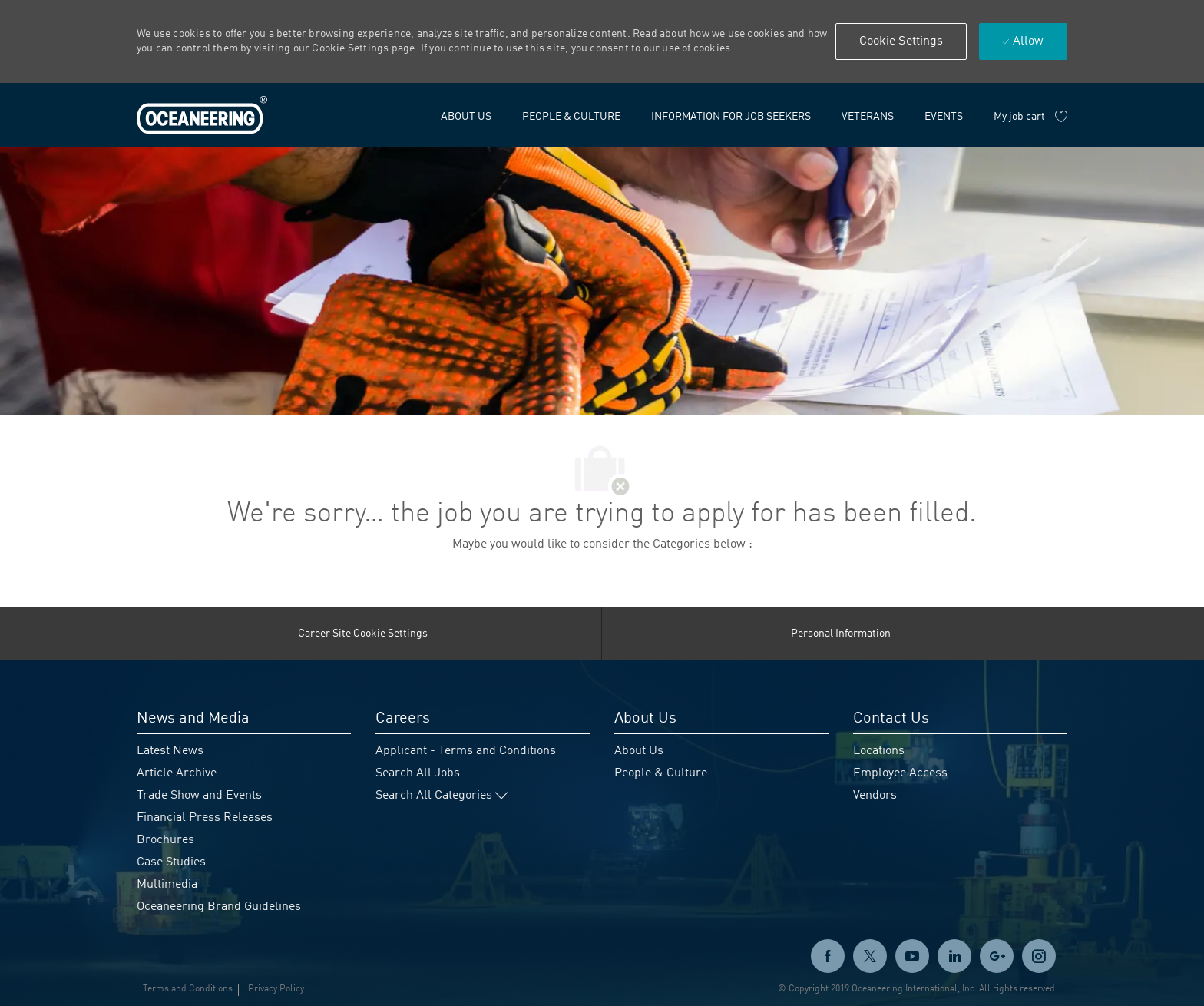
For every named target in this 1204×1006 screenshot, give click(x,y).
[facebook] (828, 956)
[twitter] (870, 956)
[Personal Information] (841, 633)
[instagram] (1039, 956)
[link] (202, 115)
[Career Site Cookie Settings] (363, 633)
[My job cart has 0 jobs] (1030, 116)
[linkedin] (954, 956)
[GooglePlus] (997, 956)
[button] (901, 41)
